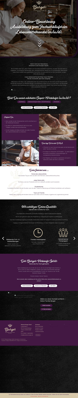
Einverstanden (34, 396)
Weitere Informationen (43, 396)
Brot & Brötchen (39, 378)
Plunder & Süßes (39, 381)
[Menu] (75, 1)
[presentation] (3, 290)
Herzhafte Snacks (39, 383)
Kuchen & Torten (39, 380)
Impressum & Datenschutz (20, 391)
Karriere (38, 387)
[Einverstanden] (76, 395)
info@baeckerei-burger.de (27, 387)
